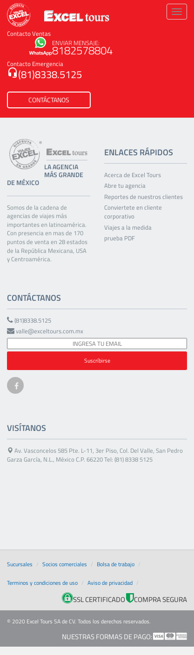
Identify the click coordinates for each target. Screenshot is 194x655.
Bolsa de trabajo (115, 564)
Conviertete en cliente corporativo (133, 212)
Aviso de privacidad (110, 582)
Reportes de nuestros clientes (143, 196)
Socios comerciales (64, 564)
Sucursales (20, 564)
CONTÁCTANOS (48, 100)
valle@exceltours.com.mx (45, 331)
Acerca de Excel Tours (132, 175)
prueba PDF (119, 238)
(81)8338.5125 (44, 74)
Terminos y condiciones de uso (42, 582)
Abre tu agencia (125, 185)
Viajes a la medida (128, 227)
